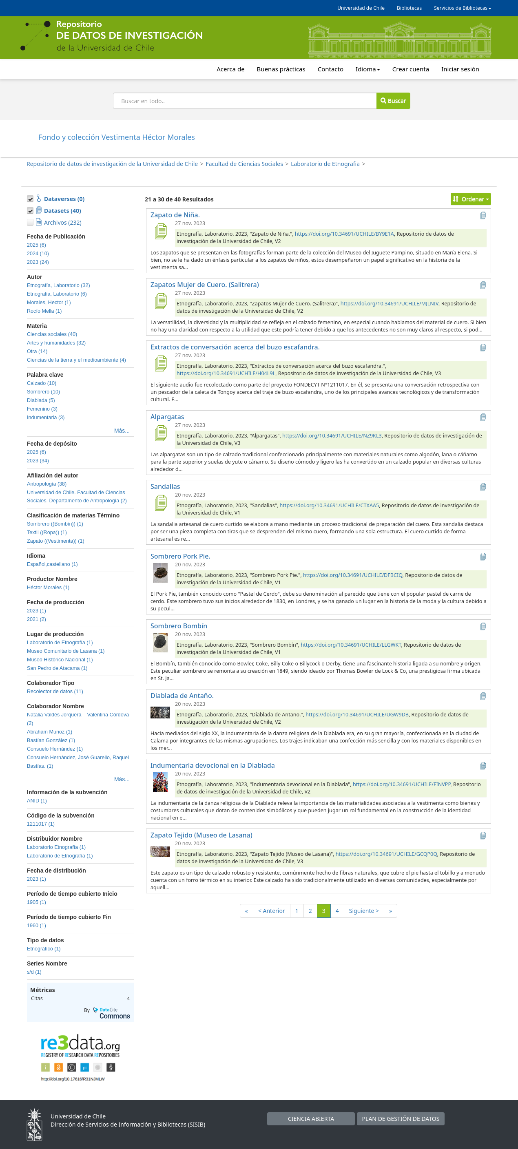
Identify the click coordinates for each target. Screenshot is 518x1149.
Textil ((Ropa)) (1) (47, 532)
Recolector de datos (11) (55, 691)
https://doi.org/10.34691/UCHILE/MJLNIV (389, 303)
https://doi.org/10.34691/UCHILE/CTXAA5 (329, 505)
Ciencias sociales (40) (52, 334)
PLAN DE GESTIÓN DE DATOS (401, 1118)
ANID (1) (37, 801)
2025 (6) (36, 245)
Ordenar (471, 199)
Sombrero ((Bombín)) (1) (55, 524)
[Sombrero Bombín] (160, 642)
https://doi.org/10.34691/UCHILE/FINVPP (402, 784)
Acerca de (230, 69)
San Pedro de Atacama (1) (57, 668)
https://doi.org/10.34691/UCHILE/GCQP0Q (386, 854)
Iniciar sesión (460, 69)
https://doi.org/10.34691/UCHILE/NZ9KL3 (332, 435)
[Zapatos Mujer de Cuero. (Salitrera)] (160, 301)
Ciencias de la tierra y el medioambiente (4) (76, 360)
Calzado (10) (41, 383)
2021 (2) (36, 619)
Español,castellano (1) (52, 564)
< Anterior (271, 911)
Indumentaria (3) (45, 417)
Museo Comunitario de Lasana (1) (65, 651)
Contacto (330, 69)
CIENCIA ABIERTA (311, 1118)
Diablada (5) (41, 400)
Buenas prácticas (281, 69)
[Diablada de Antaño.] (160, 712)
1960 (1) (36, 925)
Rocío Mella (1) (44, 311)
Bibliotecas (409, 7)
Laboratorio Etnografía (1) (56, 847)
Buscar (393, 100)
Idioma (368, 69)
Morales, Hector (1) (49, 302)
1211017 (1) (41, 824)
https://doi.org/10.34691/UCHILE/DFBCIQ (353, 575)
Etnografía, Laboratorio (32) (58, 285)
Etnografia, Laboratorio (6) (57, 294)
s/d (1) (34, 972)
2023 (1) (36, 611)
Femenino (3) (42, 409)
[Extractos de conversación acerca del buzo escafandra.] (160, 363)
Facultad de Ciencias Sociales (244, 164)
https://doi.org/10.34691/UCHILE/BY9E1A (344, 233)
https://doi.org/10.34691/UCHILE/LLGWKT (351, 644)
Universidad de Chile (361, 7)
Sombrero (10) (43, 392)
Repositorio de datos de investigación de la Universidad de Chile (112, 164)
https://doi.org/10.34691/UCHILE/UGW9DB (357, 714)
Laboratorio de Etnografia (325, 164)
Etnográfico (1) (44, 949)
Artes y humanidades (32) (56, 343)
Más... (122, 430)
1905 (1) (36, 902)
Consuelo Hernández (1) (55, 749)
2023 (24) (38, 262)
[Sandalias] (160, 503)
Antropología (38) (46, 484)
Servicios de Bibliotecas (462, 7)
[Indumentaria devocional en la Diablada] (160, 781)
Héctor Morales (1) (48, 587)
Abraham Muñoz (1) (49, 732)
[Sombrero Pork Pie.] (160, 572)
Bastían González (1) (51, 740)
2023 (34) (38, 461)
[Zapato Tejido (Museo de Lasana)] (160, 851)
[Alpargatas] (160, 433)
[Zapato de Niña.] (160, 231)
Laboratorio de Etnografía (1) (60, 642)
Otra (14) (37, 351)
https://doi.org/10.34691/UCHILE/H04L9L (226, 373)
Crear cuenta (410, 69)
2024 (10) (38, 253)
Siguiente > (364, 911)
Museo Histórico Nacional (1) (60, 660)
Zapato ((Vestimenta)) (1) (55, 541)
